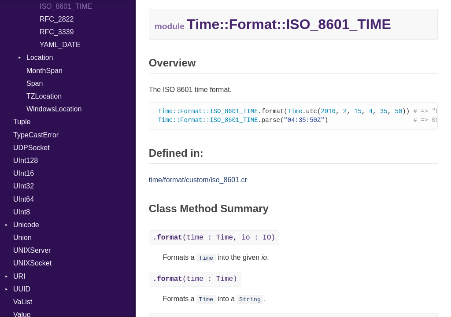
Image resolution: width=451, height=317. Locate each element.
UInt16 (23, 173)
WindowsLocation (53, 109)
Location (39, 57)
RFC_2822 (57, 19)
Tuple (21, 121)
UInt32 (23, 186)
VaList (22, 302)
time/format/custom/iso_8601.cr (198, 180)
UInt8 (21, 212)
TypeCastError (36, 135)
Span (34, 83)
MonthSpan (44, 70)
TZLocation (44, 96)
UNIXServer (32, 250)
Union (22, 237)
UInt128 (25, 160)
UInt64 (23, 199)
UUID (21, 289)
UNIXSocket (32, 263)
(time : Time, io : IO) (214, 239)
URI (19, 276)
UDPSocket (31, 147)
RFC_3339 (57, 32)
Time (206, 259)
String (250, 300)
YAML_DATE (60, 44)
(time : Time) (195, 280)
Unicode (26, 225)
